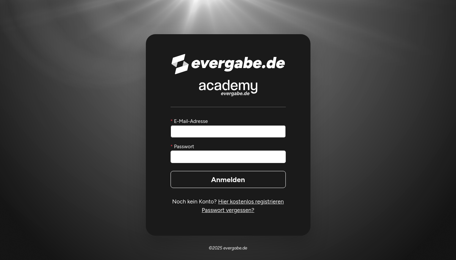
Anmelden (228, 179)
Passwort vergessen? (228, 210)
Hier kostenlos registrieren (251, 201)
